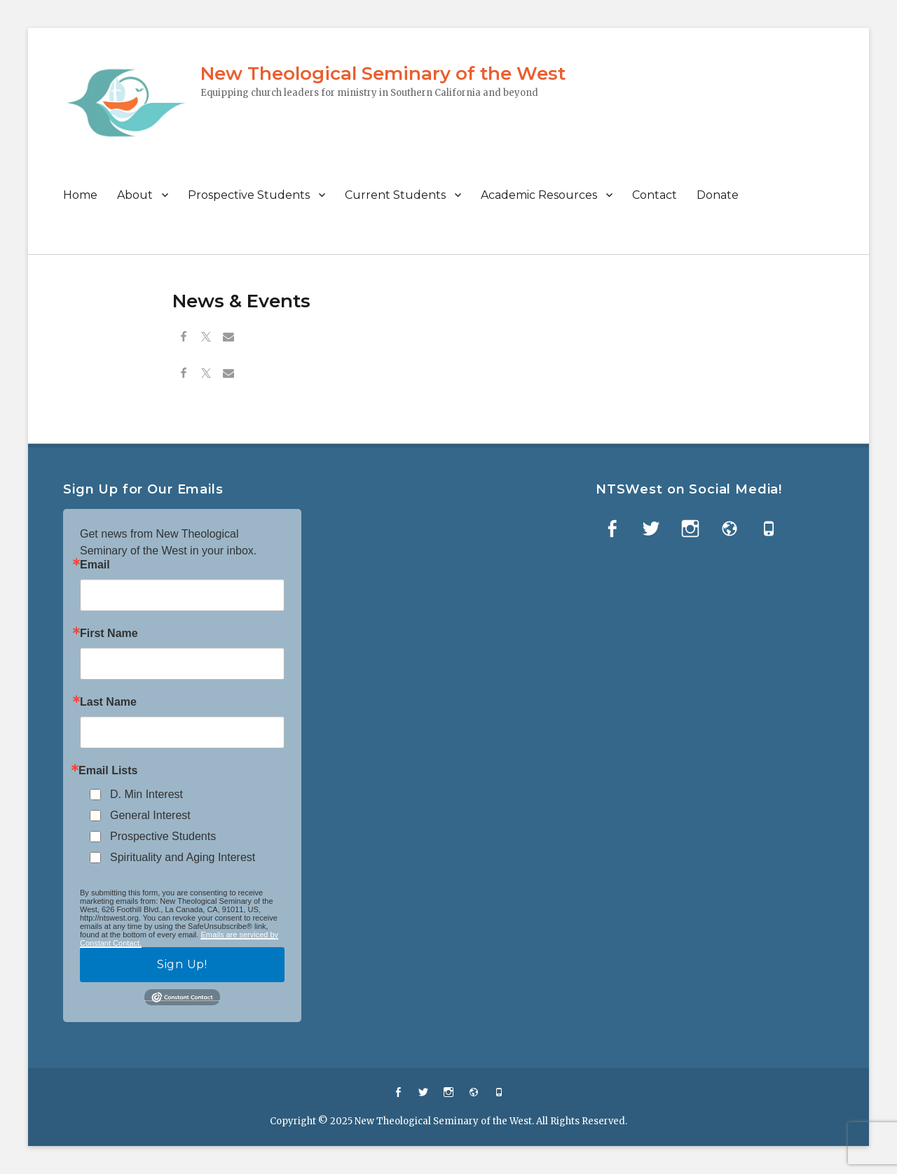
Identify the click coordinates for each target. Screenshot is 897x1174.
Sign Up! (182, 964)
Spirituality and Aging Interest (182, 857)
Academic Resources (539, 195)
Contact (654, 195)
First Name (109, 633)
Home (80, 195)
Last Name (108, 702)
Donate (718, 195)
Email (95, 565)
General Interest (150, 815)
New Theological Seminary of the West (383, 73)
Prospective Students (249, 195)
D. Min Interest (146, 794)
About (135, 195)
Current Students (395, 195)
